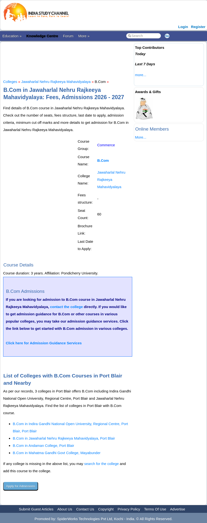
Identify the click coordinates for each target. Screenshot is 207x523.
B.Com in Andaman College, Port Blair (43, 445)
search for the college (101, 464)
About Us (64, 509)
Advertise (177, 509)
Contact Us (85, 509)
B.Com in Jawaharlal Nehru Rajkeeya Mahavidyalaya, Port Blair (64, 438)
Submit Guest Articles (36, 509)
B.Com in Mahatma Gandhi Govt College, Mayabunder (57, 453)
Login (183, 27)
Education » (11, 36)
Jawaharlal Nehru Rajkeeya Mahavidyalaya (56, 82)
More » (84, 36)
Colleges (10, 82)
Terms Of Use (155, 509)
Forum (68, 36)
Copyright (106, 509)
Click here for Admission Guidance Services (44, 343)
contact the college (66, 307)
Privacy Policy (129, 509)
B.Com (103, 160)
